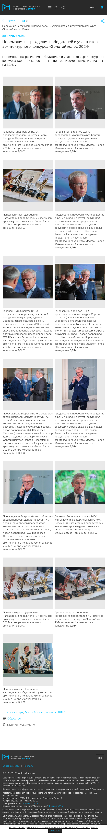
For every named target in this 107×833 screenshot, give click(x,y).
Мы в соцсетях (63, 8)
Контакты (28, 766)
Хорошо (55, 830)
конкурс (51, 712)
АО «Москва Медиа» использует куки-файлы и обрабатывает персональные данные (53, 827)
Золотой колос (34, 712)
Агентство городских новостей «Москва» (21, 7)
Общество (14, 718)
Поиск (56, 8)
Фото (11, 21)
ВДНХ (62, 712)
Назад (5, 21)
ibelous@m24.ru (56, 806)
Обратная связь (10, 766)
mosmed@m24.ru (30, 803)
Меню (50, 8)
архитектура (15, 712)
